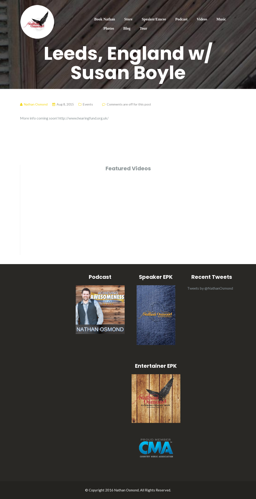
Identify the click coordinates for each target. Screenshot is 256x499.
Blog (126, 28)
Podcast (181, 19)
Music (221, 19)
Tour (143, 28)
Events (88, 104)
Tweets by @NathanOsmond (210, 288)
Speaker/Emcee (154, 19)
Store (128, 19)
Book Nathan (104, 19)
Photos (109, 28)
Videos (202, 19)
